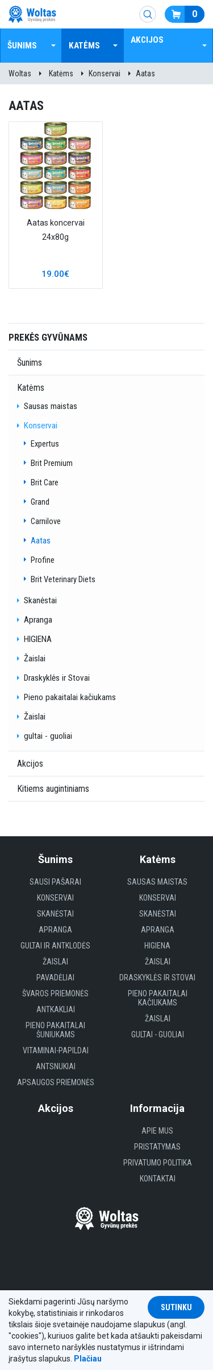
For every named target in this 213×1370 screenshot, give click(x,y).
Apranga (38, 620)
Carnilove (46, 521)
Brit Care (45, 482)
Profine (43, 560)
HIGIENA (38, 639)
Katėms (84, 45)
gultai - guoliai (48, 736)
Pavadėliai (55, 977)
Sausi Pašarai (55, 881)
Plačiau (88, 1358)
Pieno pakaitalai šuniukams (55, 1030)
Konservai (104, 73)
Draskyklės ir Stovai (57, 678)
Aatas (145, 73)
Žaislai (34, 658)
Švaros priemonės (55, 993)
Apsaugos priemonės (55, 1082)
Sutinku (176, 1307)
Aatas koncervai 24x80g (56, 230)
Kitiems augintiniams (53, 788)
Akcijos (147, 40)
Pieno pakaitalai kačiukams (70, 697)
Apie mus (157, 1130)
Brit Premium (52, 463)
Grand (40, 502)
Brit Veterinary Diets (63, 579)
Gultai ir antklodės (55, 945)
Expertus (45, 444)
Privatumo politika (157, 1162)
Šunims (22, 45)
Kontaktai (158, 1178)
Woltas (20, 73)
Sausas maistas (50, 406)
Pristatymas (157, 1146)
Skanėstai (40, 600)
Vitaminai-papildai (56, 1050)
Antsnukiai (56, 1066)
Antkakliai (55, 1009)
